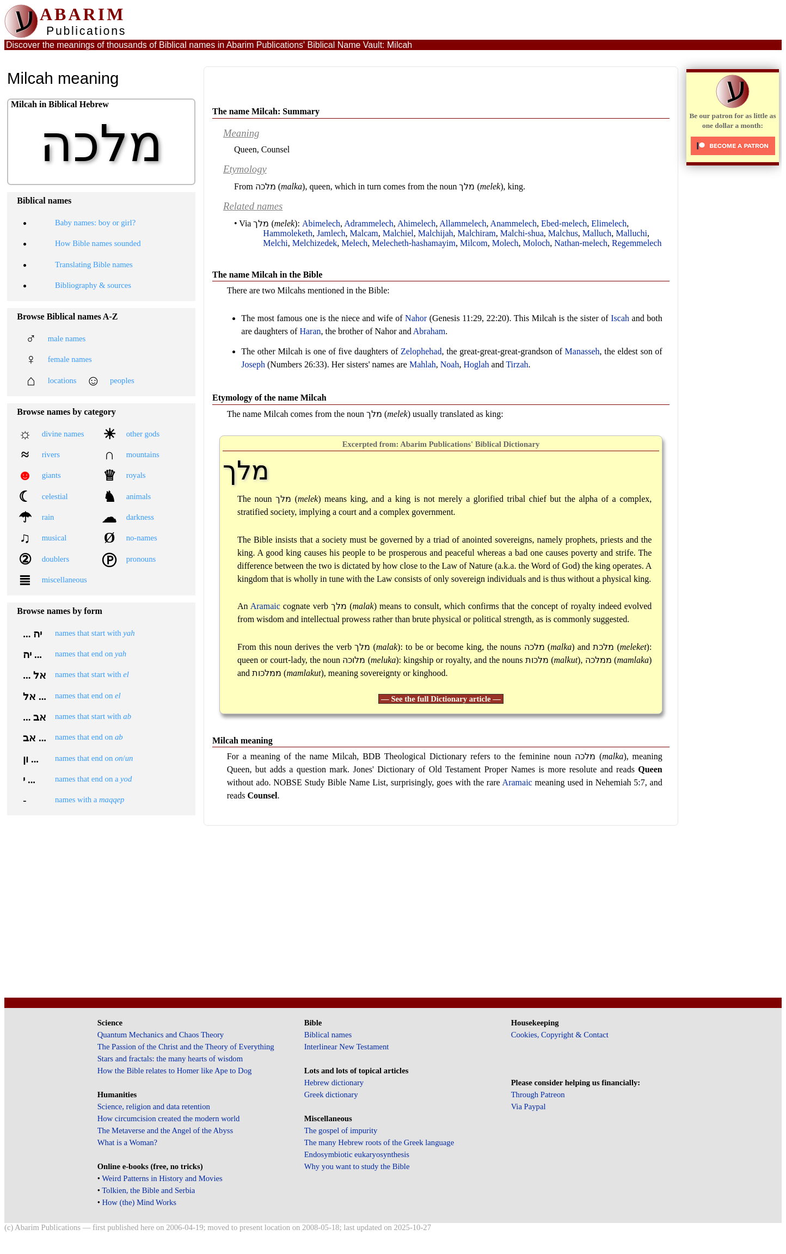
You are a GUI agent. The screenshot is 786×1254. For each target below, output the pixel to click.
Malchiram (477, 233)
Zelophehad (421, 351)
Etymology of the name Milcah (269, 397)
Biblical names (328, 1034)
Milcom (474, 243)
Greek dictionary (331, 1094)
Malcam (363, 233)
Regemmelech (637, 243)
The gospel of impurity (341, 1130)
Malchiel (398, 233)
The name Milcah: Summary (266, 111)
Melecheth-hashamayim (414, 243)
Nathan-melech (580, 243)
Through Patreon (538, 1094)
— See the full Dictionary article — (441, 698)
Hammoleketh (287, 233)
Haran (310, 331)
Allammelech (462, 223)
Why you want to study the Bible (357, 1166)
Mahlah (422, 364)
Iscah (620, 318)
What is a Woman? (127, 1142)
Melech (354, 243)
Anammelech (513, 223)
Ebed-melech (564, 223)
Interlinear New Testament (346, 1046)
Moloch (536, 243)
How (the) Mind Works (139, 1202)
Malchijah (435, 233)
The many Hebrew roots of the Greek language (379, 1142)
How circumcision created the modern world (168, 1118)
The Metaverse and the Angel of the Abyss (165, 1130)
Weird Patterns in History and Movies (162, 1178)
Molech (505, 243)
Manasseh (582, 351)
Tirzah (517, 364)
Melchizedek (314, 243)
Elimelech (609, 223)
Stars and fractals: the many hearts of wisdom (170, 1058)
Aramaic (265, 606)
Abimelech (321, 223)
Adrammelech (369, 223)
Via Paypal (528, 1106)
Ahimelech (416, 223)
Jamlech (331, 233)
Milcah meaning (242, 740)
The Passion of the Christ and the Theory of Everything (185, 1046)
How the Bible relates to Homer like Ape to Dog (174, 1070)
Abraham (429, 331)
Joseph (253, 364)
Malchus (563, 233)
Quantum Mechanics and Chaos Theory (160, 1034)
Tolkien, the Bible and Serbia (148, 1190)
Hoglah (476, 364)
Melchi (275, 243)
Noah (449, 364)
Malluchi (631, 233)
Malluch (596, 233)
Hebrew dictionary (334, 1082)
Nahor (416, 318)
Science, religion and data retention (153, 1106)
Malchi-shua (522, 233)
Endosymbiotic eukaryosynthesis (356, 1154)
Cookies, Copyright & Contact (560, 1034)
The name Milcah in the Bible (267, 274)
